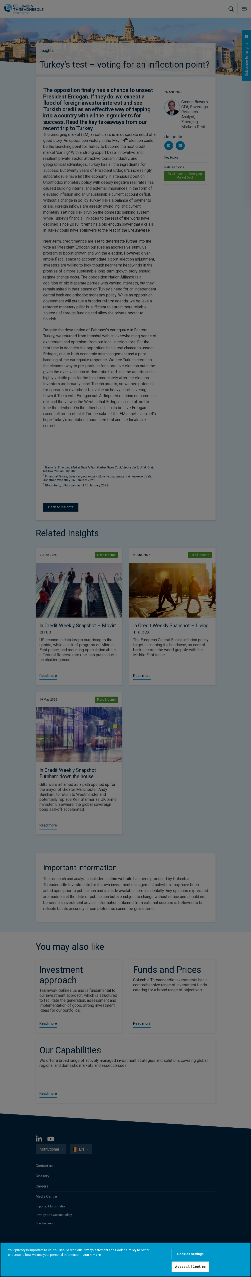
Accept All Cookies (190, 1267)
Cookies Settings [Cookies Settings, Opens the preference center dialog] (190, 1254)
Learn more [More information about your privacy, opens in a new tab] (91, 1255)
